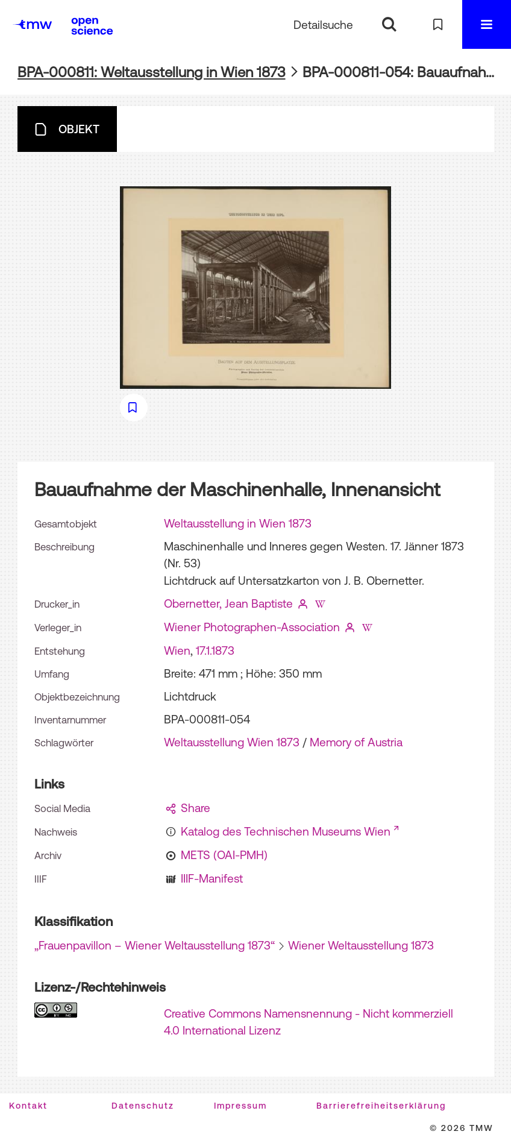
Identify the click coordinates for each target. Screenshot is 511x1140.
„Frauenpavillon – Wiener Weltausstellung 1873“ (154, 945)
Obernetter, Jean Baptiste (228, 603)
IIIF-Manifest (212, 878)
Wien (177, 650)
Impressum (240, 1105)
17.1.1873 (215, 650)
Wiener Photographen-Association (252, 627)
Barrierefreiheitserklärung (381, 1105)
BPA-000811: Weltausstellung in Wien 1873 (151, 72)
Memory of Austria (356, 742)
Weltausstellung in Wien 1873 (238, 523)
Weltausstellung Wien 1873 (231, 742)
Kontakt (28, 1105)
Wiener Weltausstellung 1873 (361, 945)
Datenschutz (142, 1105)
